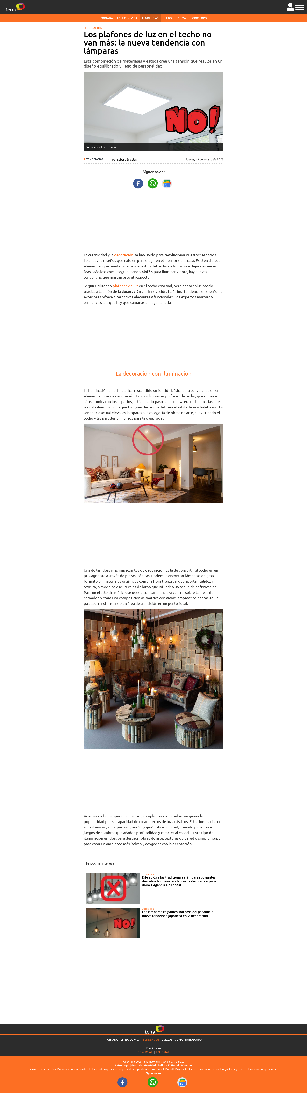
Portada (106, 18)
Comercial (145, 1052)
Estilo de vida (127, 18)
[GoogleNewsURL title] (167, 183)
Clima (182, 18)
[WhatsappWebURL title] (153, 183)
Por (124, 159)
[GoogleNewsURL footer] (182, 1082)
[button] (300, 7)
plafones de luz (126, 286)
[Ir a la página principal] (15, 7)
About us (186, 1065)
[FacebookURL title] (138, 183)
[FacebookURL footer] (122, 1082)
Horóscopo (198, 18)
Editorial (162, 1052)
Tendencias (150, 18)
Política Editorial (168, 1065)
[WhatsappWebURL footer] (153, 1082)
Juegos (168, 18)
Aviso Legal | (123, 1065)
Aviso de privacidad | (144, 1065)
